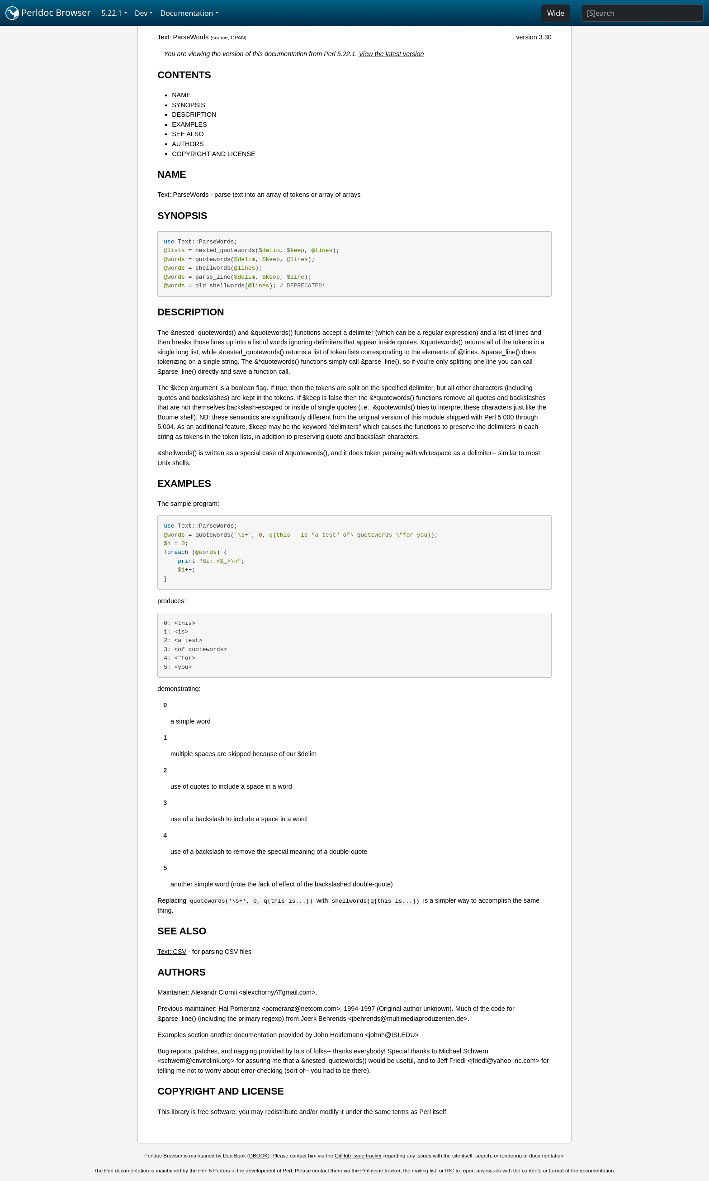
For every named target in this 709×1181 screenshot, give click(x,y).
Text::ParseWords (182, 37)
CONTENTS (184, 75)
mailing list (424, 1170)
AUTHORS (187, 144)
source (220, 37)
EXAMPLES (189, 124)
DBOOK (258, 1155)
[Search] (642, 13)
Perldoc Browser (48, 13)
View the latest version (391, 53)
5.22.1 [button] (112, 13)
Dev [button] (141, 13)
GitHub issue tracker (358, 1155)
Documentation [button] (186, 13)
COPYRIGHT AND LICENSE (213, 153)
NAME (181, 95)
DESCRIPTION (194, 114)
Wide (555, 13)
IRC (449, 1170)
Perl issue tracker (380, 1170)
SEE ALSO (187, 134)
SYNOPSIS (188, 105)
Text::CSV (171, 951)
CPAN (238, 37)
